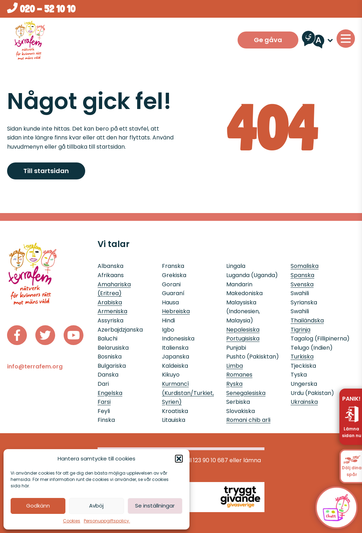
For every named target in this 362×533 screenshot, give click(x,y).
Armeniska (112, 311)
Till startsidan (46, 170)
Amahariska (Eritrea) (114, 289)
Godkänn (38, 505)
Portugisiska (242, 338)
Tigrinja (300, 330)
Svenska (302, 284)
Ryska (234, 384)
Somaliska (305, 266)
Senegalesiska (245, 393)
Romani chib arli (248, 420)
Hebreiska (176, 311)
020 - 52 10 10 (41, 8)
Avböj (96, 505)
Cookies (71, 521)
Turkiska (302, 357)
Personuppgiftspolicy (107, 521)
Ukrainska (304, 402)
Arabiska (110, 302)
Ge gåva (268, 39)
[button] (178, 458)
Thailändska (307, 320)
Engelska (110, 393)
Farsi (104, 402)
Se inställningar (155, 505)
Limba (234, 366)
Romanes (239, 375)
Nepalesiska (242, 330)
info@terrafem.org (35, 366)
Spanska (302, 275)
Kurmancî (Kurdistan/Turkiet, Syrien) (188, 393)
